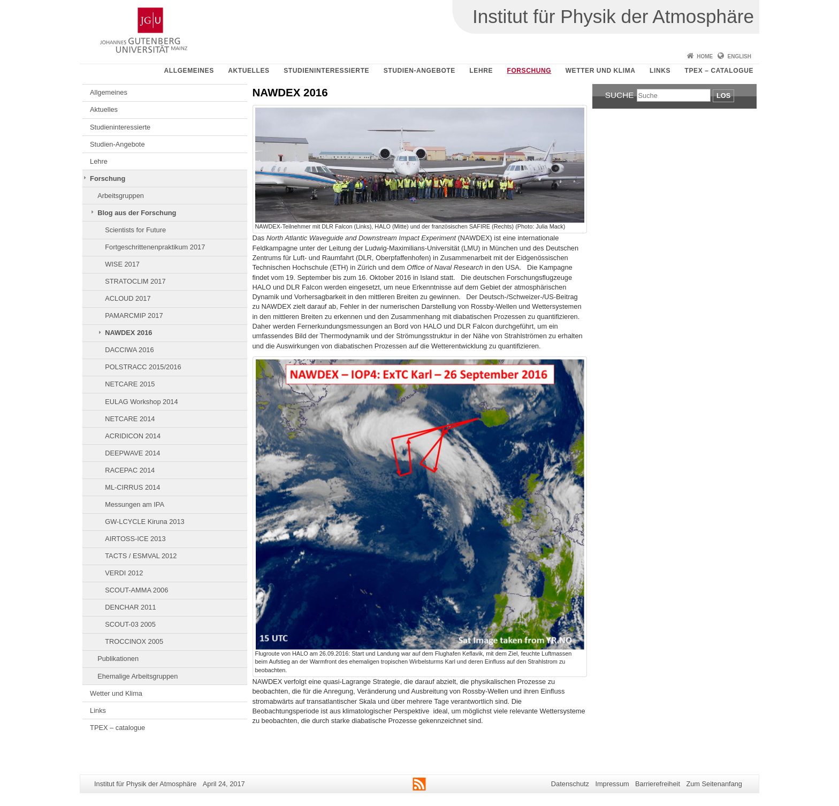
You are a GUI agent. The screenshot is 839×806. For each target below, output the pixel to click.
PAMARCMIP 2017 (134, 315)
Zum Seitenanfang (714, 784)
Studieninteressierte (326, 70)
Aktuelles (248, 70)
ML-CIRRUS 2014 (132, 487)
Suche (619, 95)
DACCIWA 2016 (129, 350)
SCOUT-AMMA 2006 (136, 590)
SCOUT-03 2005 (130, 624)
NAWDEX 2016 (128, 333)
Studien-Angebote (419, 70)
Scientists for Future (135, 230)
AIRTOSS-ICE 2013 (135, 539)
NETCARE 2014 (130, 419)
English (739, 56)
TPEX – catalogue (719, 70)
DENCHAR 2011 (130, 607)
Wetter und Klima (601, 70)
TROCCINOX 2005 (134, 641)
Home (705, 56)
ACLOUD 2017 (127, 298)
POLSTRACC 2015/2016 (143, 367)
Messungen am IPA (134, 504)
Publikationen (118, 659)
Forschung (529, 70)
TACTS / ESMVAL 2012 (141, 556)
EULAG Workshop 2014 (141, 402)
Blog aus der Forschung (136, 213)
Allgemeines (189, 70)
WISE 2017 (122, 264)
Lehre (481, 70)
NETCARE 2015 (130, 384)
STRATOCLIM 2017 (135, 281)
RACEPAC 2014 (130, 470)
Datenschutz (570, 784)
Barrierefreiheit (657, 784)
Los (723, 96)
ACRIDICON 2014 (133, 436)
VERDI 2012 (124, 573)
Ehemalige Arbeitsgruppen (137, 676)
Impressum (612, 784)
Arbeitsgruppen (120, 196)
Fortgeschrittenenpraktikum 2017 (155, 247)
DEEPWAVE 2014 (132, 453)
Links (660, 70)
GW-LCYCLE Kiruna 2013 (144, 522)
